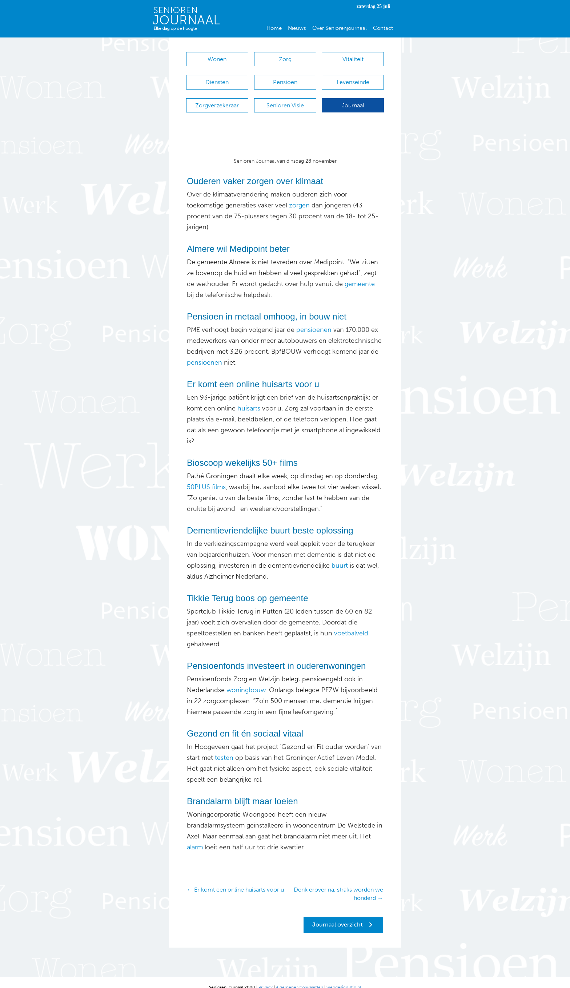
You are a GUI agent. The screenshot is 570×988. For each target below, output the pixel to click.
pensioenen (313, 320)
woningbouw (246, 680)
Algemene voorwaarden (299, 977)
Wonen (217, 59)
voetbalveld (351, 623)
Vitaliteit (353, 59)
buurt (340, 555)
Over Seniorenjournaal (339, 28)
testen (224, 747)
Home (274, 28)
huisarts (248, 398)
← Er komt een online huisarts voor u (235, 879)
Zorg (285, 59)
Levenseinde (353, 78)
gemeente (359, 274)
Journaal (353, 98)
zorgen (298, 195)
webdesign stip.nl (343, 977)
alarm (195, 837)
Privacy (265, 977)
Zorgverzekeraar (217, 98)
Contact (383, 28)
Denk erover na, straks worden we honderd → (338, 883)
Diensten (217, 78)
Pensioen (285, 78)
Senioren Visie (285, 98)
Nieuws (297, 28)
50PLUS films (206, 477)
